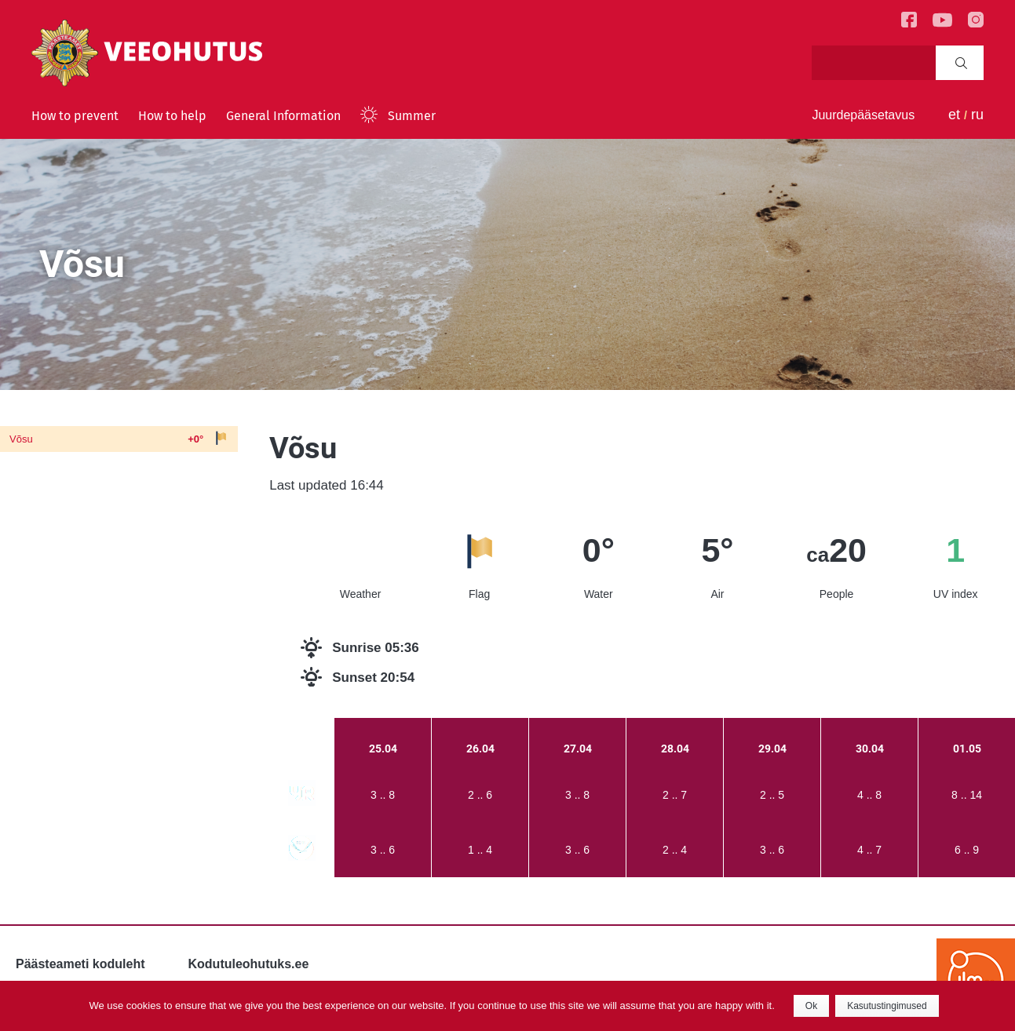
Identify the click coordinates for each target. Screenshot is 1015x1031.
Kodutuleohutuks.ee (248, 964)
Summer (412, 115)
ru (977, 114)
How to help (172, 115)
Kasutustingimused (886, 1005)
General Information (283, 115)
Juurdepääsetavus (863, 115)
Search (961, 63)
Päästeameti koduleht (80, 964)
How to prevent (75, 115)
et (954, 114)
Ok (811, 1005)
